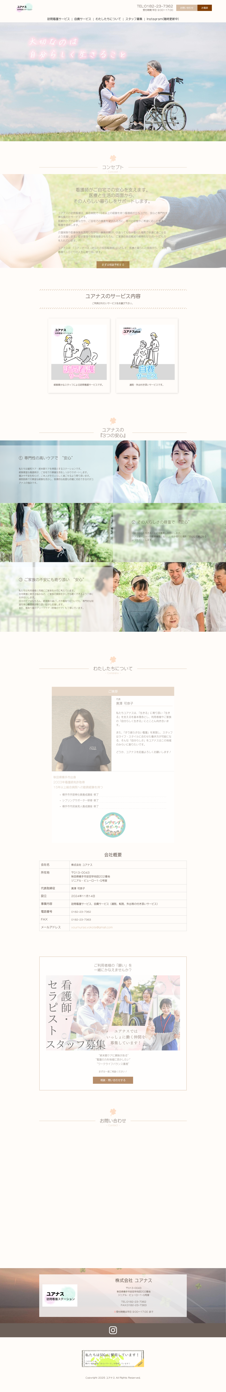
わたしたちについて (108, 19)
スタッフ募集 (133, 19)
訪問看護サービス (58, 19)
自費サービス (82, 19)
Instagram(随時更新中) (163, 19)
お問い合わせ (186, 8)
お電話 (204, 8)
